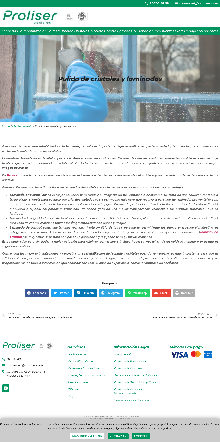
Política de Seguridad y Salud (135, 382)
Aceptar (141, 436)
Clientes (73, 389)
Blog (70, 396)
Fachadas (76, 355)
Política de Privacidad (130, 361)
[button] (37, 293)
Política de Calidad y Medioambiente (129, 391)
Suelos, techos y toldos (86, 375)
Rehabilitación (80, 361)
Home (6, 126)
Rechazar (118, 436)
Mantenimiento (22, 126)
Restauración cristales (86, 368)
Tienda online (77, 382)
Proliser (13, 175)
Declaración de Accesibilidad (135, 375)
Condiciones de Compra (132, 400)
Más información (87, 436)
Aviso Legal (122, 354)
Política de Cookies (128, 368)
